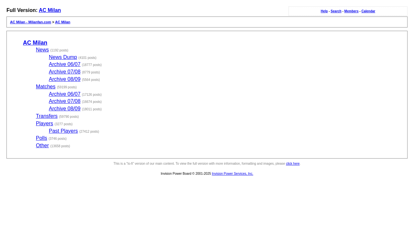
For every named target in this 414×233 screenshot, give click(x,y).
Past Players (63, 131)
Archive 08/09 (65, 79)
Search (336, 11)
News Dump (63, 57)
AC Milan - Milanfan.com (30, 22)
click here (293, 163)
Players (44, 123)
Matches (45, 86)
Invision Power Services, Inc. (232, 173)
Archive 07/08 (65, 71)
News (42, 49)
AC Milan (50, 10)
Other (42, 145)
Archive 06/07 (65, 64)
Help (324, 11)
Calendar (368, 11)
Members (351, 11)
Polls (41, 138)
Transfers (47, 116)
